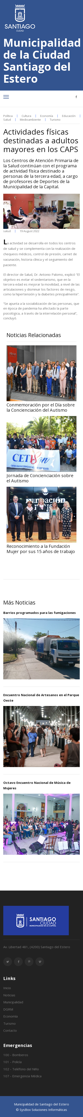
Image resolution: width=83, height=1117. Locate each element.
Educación (69, 116)
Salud (7, 119)
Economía (46, 116)
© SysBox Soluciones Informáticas (41, 1109)
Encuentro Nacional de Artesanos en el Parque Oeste (41, 697)
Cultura (26, 116)
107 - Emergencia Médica (22, 1076)
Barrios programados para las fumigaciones (39, 612)
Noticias (9, 995)
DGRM (8, 1009)
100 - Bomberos (15, 1055)
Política (8, 116)
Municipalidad (13, 1002)
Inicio (7, 988)
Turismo (55, 119)
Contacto (10, 1030)
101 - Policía (12, 1062)
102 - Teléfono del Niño (21, 1069)
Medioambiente (30, 119)
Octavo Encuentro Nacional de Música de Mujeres (37, 785)
